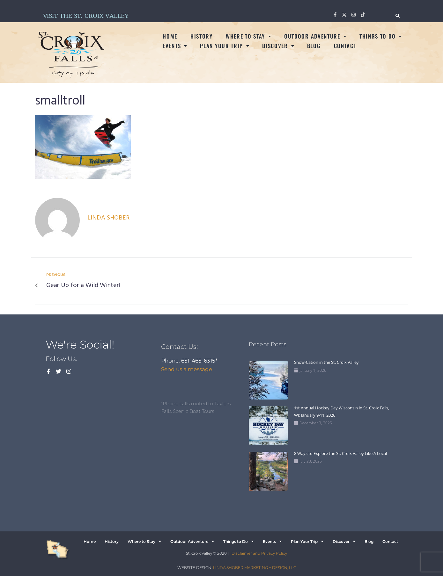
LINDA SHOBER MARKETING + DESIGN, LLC (254, 567)
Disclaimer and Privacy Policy (259, 553)
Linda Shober (108, 218)
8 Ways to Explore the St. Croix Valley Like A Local (340, 453)
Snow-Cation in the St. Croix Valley (326, 362)
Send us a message (186, 369)
